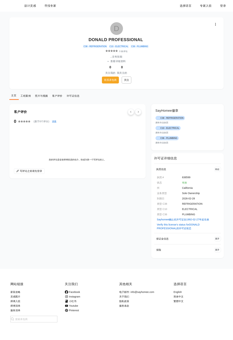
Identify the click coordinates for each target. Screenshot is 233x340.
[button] (187, 169)
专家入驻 (206, 5)
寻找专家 (72, 5)
